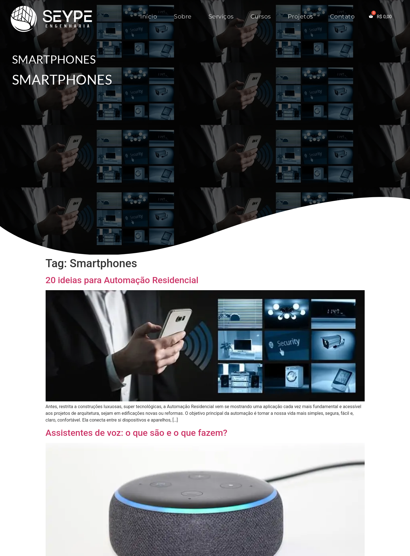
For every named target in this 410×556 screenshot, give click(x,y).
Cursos (260, 16)
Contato (342, 16)
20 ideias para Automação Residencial (122, 280)
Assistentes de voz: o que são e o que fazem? (137, 432)
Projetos (300, 16)
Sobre (183, 16)
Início (148, 16)
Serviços (221, 16)
